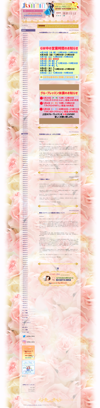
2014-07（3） (25, 260)
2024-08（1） (25, 68)
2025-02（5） (25, 56)
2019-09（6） (25, 167)
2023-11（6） (25, 86)
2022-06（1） (25, 112)
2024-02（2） (25, 80)
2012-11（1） (25, 285)
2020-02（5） (25, 157)
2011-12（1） (25, 295)
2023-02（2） (25, 100)
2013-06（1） (25, 281)
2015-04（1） (25, 248)
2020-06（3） (25, 149)
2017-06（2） (25, 216)
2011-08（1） (25, 301)
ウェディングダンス (26, 322)
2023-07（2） (25, 92)
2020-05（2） (25, 151)
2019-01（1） (25, 181)
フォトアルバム (25, 315)
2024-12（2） (25, 60)
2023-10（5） (25, 88)
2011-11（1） (25, 297)
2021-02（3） (25, 137)
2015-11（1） (25, 240)
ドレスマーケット (26, 320)
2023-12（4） (25, 84)
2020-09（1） (25, 145)
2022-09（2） (25, 106)
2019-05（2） (25, 173)
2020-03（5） (25, 155)
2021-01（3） (25, 139)
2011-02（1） (25, 305)
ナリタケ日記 (25, 317)
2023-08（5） (25, 90)
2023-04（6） (25, 96)
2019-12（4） (25, 161)
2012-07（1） (25, 289)
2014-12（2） (25, 254)
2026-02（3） (25, 37)
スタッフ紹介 (25, 310)
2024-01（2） (25, 82)
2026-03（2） (25, 35)
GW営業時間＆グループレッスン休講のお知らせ (53, 32)
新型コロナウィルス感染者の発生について (52, 213)
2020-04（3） (25, 153)
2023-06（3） (25, 94)
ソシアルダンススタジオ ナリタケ (34, 405)
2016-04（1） (25, 234)
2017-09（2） (25, 210)
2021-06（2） (25, 131)
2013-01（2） (25, 283)
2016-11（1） (25, 228)
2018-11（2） (25, 185)
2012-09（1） (25, 287)
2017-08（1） (25, 212)
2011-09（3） (25, 299)
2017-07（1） (25, 214)
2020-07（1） (25, 147)
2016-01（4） (25, 238)
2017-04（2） (25, 220)
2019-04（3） (25, 175)
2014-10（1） (25, 258)
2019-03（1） (25, 177)
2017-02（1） (25, 224)
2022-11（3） (25, 104)
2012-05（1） (25, 291)
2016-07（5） (25, 232)
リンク (23, 324)
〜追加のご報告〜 (44, 179)
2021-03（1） (25, 135)
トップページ (25, 25)
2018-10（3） (25, 187)
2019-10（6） (25, 165)
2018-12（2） (25, 183)
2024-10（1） (25, 64)
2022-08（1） (25, 108)
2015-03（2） (25, 250)
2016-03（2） (25, 236)
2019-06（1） (25, 171)
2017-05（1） (25, 218)
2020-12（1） (25, 141)
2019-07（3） (25, 169)
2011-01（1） (25, 307)
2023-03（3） (25, 98)
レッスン (24, 27)
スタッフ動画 (25, 312)
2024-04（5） (25, 76)
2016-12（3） (25, 226)
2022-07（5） (25, 110)
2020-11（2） (25, 143)
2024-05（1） (25, 74)
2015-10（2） (25, 242)
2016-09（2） (25, 230)
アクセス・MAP (25, 332)
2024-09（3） (25, 66)
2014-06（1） (25, 262)
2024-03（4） (25, 78)
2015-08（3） (25, 244)
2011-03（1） (25, 303)
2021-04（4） (25, 133)
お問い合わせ (25, 327)
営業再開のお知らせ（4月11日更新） (50, 134)
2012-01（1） (25, 293)
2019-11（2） (25, 163)
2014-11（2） (25, 256)
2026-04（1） (25, 33)
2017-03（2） (25, 222)
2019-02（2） (25, 179)
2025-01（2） (25, 58)
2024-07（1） (25, 70)
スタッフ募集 (25, 329)
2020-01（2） (25, 159)
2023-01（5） (25, 102)
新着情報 (24, 30)
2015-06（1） (25, 246)
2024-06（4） (25, 72)
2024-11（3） (25, 62)
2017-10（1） (25, 208)
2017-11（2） (25, 206)
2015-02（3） (25, 252)
